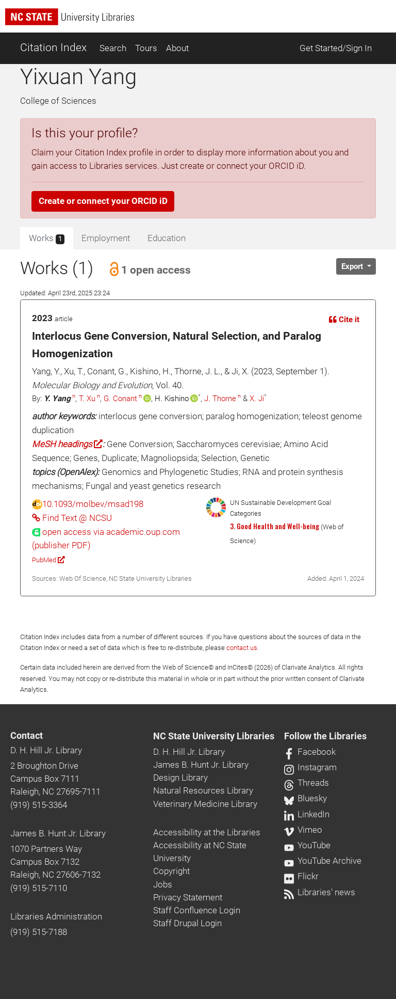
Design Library (180, 777)
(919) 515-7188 (38, 932)
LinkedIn (306, 814)
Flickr (301, 876)
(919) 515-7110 (38, 888)
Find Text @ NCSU (72, 518)
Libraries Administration (56, 916)
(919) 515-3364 (38, 805)
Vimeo (303, 829)
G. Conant (120, 398)
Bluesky (305, 798)
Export (353, 266)
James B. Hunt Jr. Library (58, 833)
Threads (306, 783)
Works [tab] (46, 238)
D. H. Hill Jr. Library (46, 750)
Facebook (310, 752)
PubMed (48, 560)
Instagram (310, 767)
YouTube (307, 845)
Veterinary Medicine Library (205, 804)
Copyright (171, 871)
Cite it (344, 319)
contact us (241, 648)
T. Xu (87, 398)
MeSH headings (67, 444)
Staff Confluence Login (196, 910)
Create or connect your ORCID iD (103, 201)
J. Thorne (220, 398)
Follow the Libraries (325, 736)
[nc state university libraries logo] (200, 21)
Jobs (162, 884)
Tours (146, 48)
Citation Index (53, 47)
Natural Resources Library (203, 790)
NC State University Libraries (213, 736)
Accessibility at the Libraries (206, 832)
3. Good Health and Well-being (274, 526)
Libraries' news (319, 892)
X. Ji (257, 398)
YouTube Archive (322, 860)
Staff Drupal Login (187, 923)
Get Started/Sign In (336, 48)
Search (113, 48)
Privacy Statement (187, 897)
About (177, 48)
